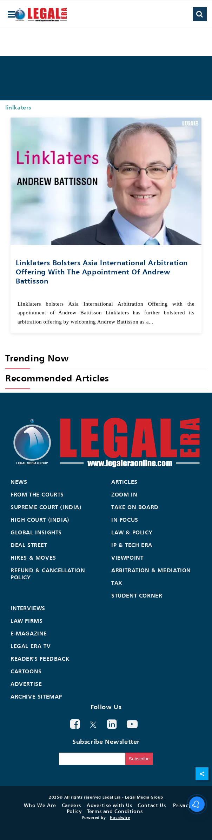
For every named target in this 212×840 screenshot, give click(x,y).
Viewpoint (127, 557)
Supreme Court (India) (46, 507)
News (19, 481)
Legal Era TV (31, 645)
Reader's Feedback (40, 658)
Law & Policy (131, 532)
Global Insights (36, 532)
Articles (124, 481)
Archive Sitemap (36, 696)
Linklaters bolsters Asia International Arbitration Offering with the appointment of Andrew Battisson (102, 271)
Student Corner (136, 595)
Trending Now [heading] (36, 358)
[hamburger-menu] (11, 14)
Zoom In (124, 494)
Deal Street (29, 544)
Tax (116, 582)
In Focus (124, 519)
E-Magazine (29, 633)
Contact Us (152, 805)
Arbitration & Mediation (151, 570)
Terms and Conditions (115, 811)
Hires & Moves (33, 557)
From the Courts (37, 494)
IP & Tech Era (131, 544)
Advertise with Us (109, 805)
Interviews (28, 608)
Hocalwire (120, 817)
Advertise (26, 683)
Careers (71, 805)
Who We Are (40, 805)
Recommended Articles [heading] (57, 378)
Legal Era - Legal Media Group (132, 797)
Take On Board (135, 507)
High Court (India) (40, 519)
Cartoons (26, 671)
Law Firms (26, 620)
